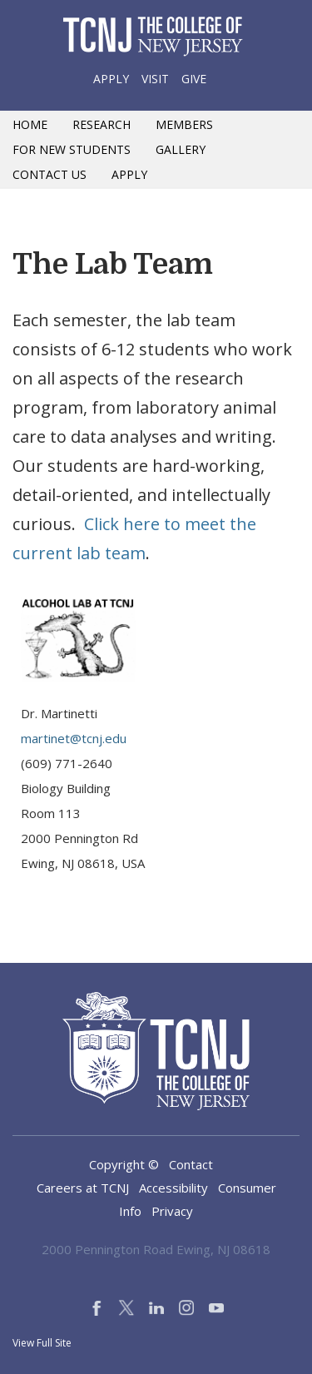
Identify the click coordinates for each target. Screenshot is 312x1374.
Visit (155, 79)
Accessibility (173, 1187)
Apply (111, 79)
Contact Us (49, 174)
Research (101, 124)
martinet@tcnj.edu (73, 738)
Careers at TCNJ (83, 1187)
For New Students (71, 149)
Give (193, 79)
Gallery (181, 149)
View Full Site (42, 1343)
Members (184, 124)
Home (29, 124)
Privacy (172, 1211)
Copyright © (124, 1164)
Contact (191, 1164)
